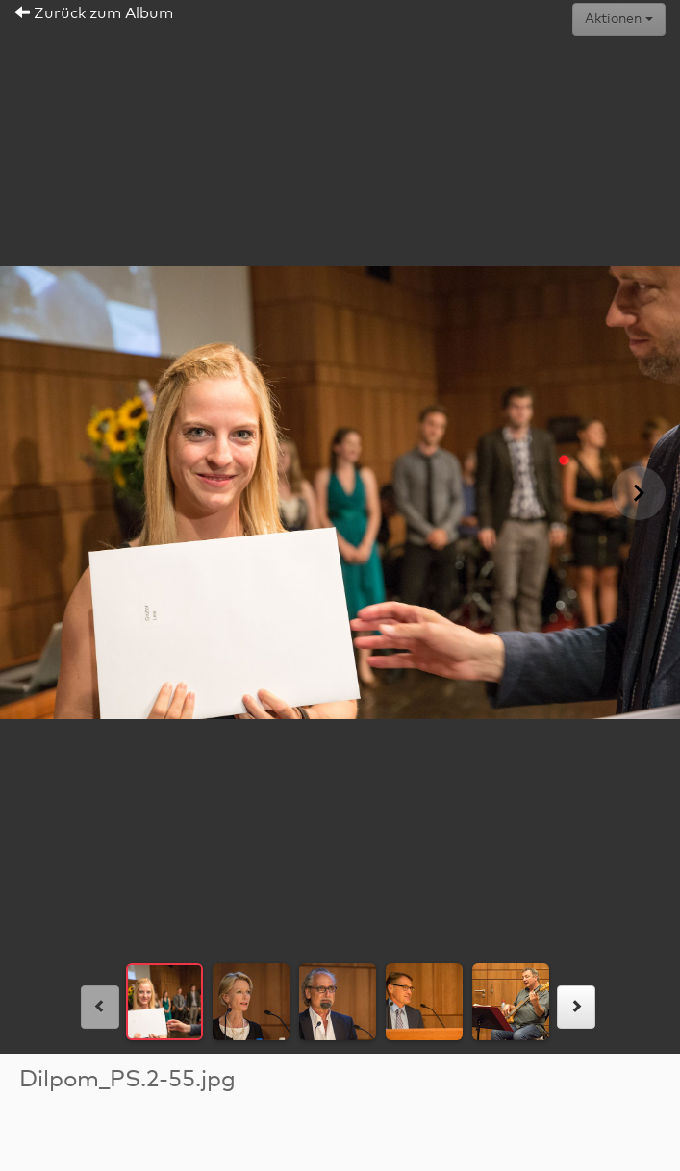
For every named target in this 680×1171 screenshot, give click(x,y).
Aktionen (619, 19)
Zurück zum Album (93, 13)
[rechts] (576, 1007)
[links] (100, 1007)
